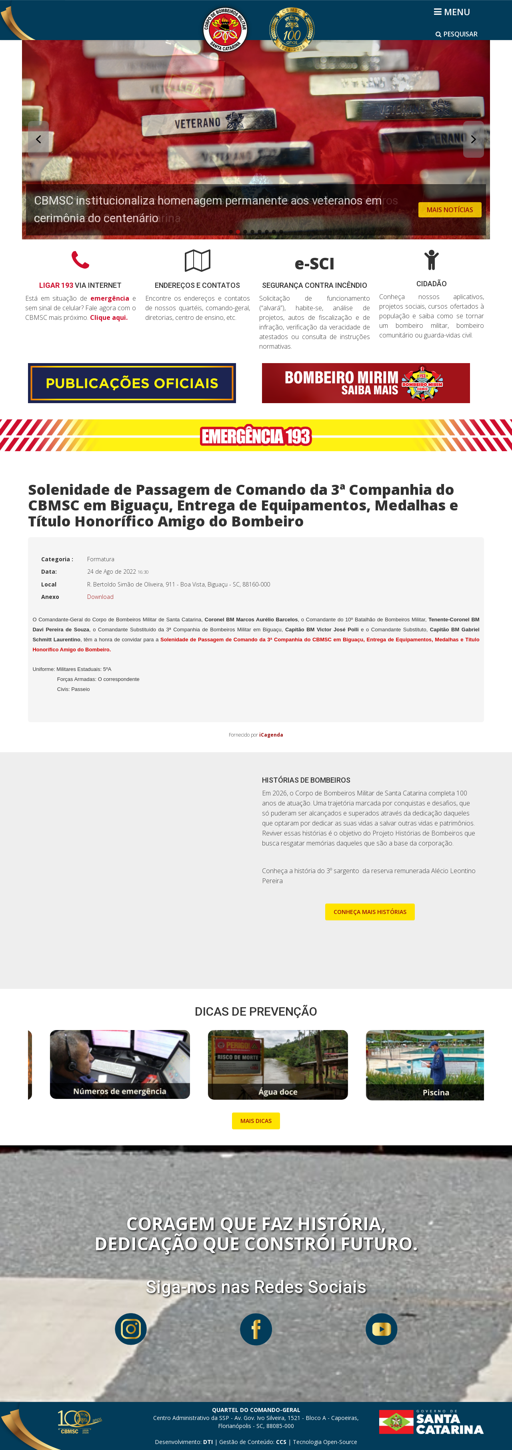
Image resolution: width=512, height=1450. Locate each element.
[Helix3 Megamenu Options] (453, 12)
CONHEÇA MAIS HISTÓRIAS (370, 912)
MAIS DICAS (256, 1121)
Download (100, 596)
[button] (256, 139)
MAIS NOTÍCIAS (450, 209)
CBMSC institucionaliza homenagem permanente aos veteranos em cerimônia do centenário (208, 209)
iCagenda (271, 734)
